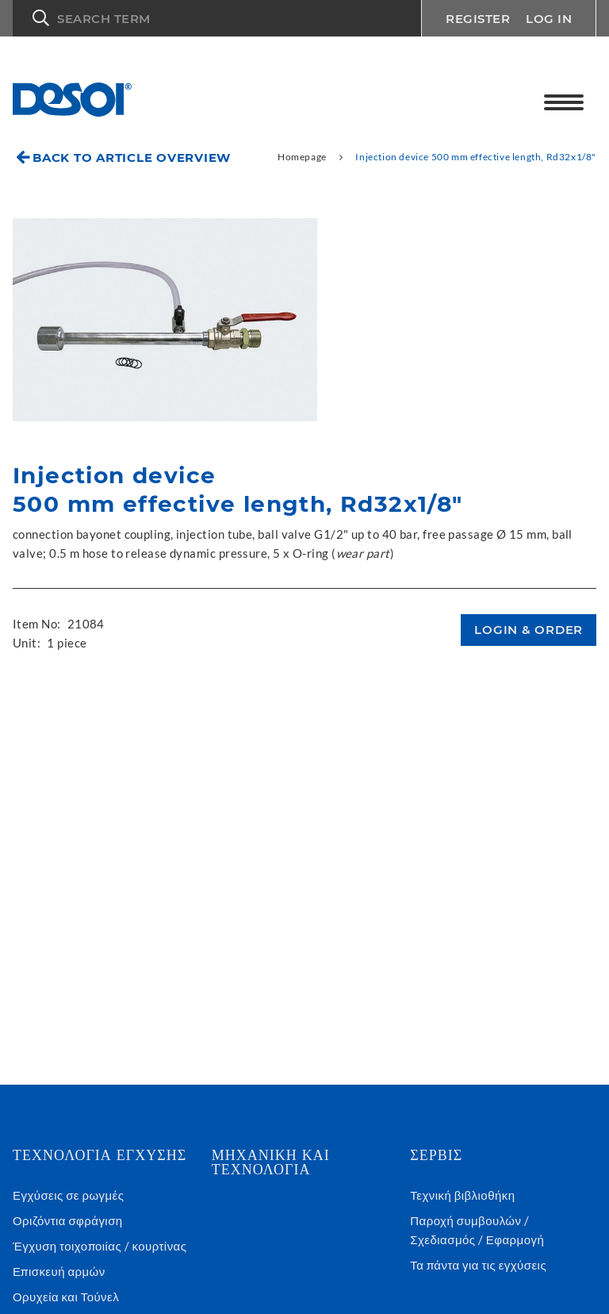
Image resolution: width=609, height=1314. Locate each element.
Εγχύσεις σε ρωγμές (68, 1195)
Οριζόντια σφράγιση (68, 1220)
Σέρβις (436, 1155)
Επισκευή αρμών (59, 1271)
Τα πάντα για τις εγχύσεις (478, 1265)
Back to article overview (132, 157)
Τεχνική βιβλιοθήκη (462, 1195)
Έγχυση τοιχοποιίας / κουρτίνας (99, 1246)
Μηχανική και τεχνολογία (271, 1162)
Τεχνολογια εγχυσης (99, 1155)
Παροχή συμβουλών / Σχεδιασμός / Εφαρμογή (477, 1230)
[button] (217, 18)
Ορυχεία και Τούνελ (66, 1296)
